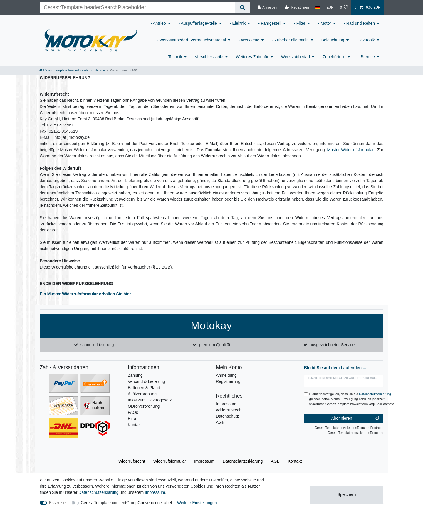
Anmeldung (226, 375)
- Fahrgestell (269, 23)
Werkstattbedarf (295, 56)
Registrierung (228, 381)
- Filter (300, 23)
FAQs (133, 412)
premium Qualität (214, 344)
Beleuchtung (332, 40)
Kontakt (135, 424)
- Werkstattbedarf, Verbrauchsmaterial (191, 40)
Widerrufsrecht (229, 410)
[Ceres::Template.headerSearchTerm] (137, 7)
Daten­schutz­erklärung (243, 461)
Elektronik (366, 40)
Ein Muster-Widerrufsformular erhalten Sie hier (85, 293)
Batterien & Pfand (144, 387)
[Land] (317, 7)
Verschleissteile (209, 56)
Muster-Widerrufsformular (350, 149)
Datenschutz (227, 416)
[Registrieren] (296, 7)
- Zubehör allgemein (290, 40)
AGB (220, 422)
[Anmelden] (267, 7)
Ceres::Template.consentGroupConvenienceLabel (126, 502)
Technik (175, 56)
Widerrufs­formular (169, 461)
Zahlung (135, 375)
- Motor (324, 23)
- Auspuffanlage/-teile (198, 23)
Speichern (347, 494)
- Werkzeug (249, 40)
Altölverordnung (142, 393)
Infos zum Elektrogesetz (150, 400)
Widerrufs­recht (131, 461)
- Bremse (366, 56)
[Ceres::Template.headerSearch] (242, 7)
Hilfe (132, 418)
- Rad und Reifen (359, 23)
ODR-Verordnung (144, 406)
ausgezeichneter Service (332, 344)
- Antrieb (158, 23)
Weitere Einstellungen (197, 502)
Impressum (226, 403)
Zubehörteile (334, 56)
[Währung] (330, 7)
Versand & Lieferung (146, 381)
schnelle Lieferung (97, 344)
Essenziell (58, 502)
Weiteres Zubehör (252, 56)
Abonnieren (355, 418)
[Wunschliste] (344, 7)
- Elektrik (238, 23)
